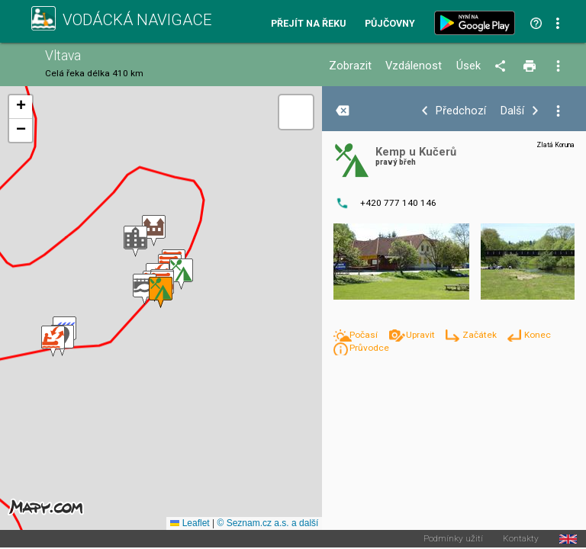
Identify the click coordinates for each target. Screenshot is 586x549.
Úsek (468, 66)
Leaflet (189, 523)
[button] (53, 341)
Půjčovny (390, 24)
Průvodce (369, 347)
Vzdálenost (413, 66)
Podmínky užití (453, 539)
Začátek (480, 334)
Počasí (364, 334)
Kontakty (521, 539)
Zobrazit (350, 66)
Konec (537, 334)
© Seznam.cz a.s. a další (267, 523)
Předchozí (461, 111)
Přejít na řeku (308, 24)
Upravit (421, 334)
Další (512, 111)
